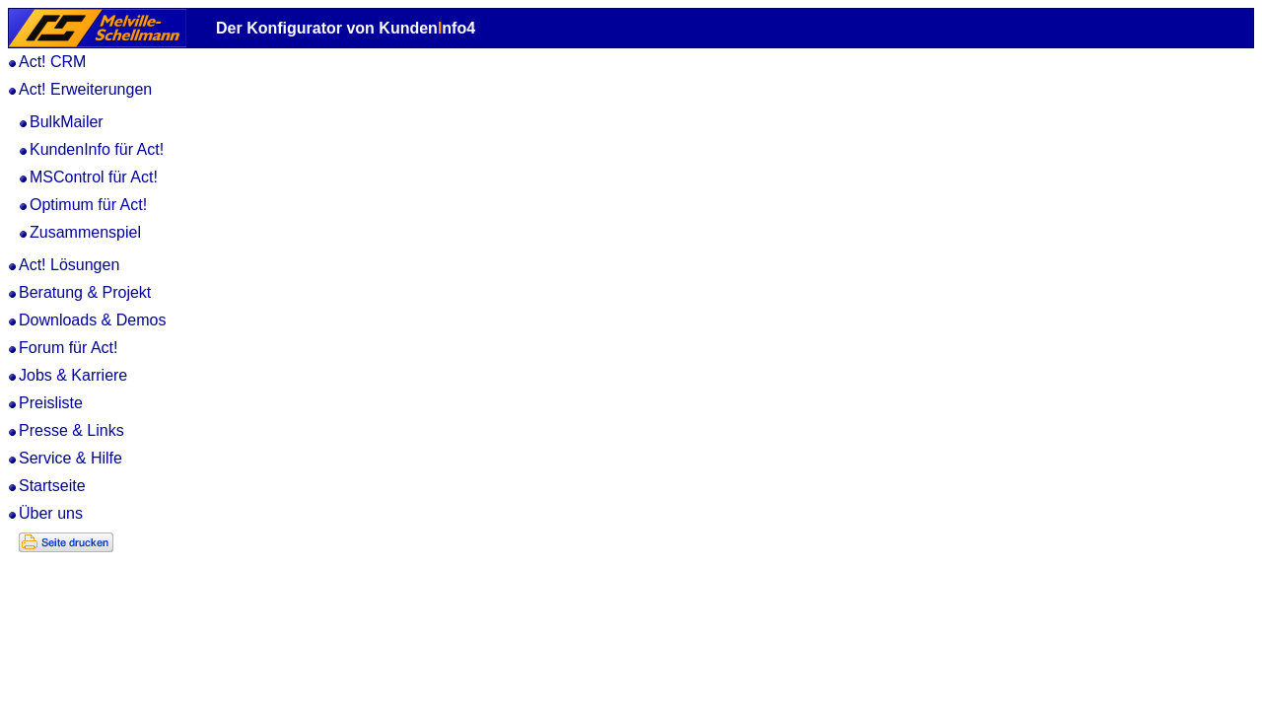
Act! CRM (52, 61)
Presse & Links (71, 430)
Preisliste (51, 402)
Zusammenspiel (85, 232)
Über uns (51, 513)
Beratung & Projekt (85, 292)
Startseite (52, 485)
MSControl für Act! (94, 177)
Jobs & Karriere (73, 375)
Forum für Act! (68, 347)
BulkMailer (67, 121)
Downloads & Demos (92, 320)
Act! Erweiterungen (85, 89)
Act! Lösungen (69, 264)
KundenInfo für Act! (97, 149)
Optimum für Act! (88, 204)
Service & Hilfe (70, 458)
